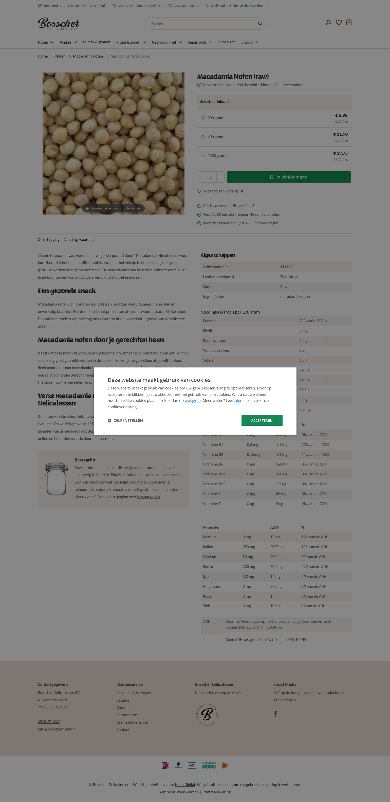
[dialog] (195, 401)
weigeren (193, 400)
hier (238, 400)
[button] (125, 420)
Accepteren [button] (261, 420)
